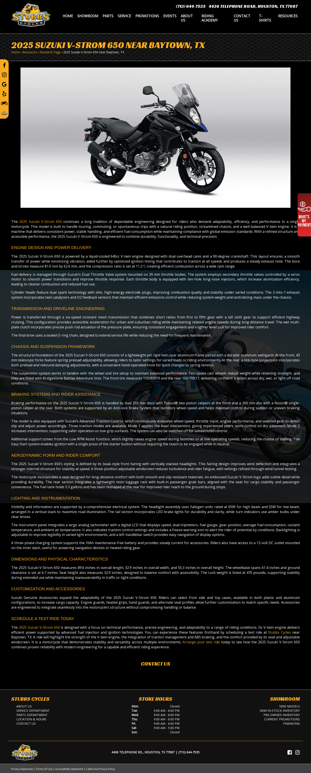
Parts (108, 16)
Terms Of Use (44, 769)
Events (169, 16)
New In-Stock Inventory (280, 710)
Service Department (33, 710)
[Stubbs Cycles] (31, 14)
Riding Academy (210, 18)
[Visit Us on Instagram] (297, 752)
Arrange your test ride (201, 642)
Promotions (147, 16)
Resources (288, 16)
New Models (289, 706)
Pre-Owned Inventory (281, 715)
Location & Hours (31, 719)
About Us (187, 18)
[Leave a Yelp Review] (4, 93)
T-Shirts (265, 18)
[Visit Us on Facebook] (289, 752)
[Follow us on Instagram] (4, 74)
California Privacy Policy (100, 769)
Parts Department (32, 715)
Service (124, 16)
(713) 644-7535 (191, 6)
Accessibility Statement (69, 769)
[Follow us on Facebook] (4, 65)
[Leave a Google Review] (4, 84)
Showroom (87, 16)
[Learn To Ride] (4, 103)
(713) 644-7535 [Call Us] (189, 752)
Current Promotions (282, 719)
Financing (291, 723)
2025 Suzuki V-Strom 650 (40, 221)
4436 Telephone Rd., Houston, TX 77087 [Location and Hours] (143, 752)
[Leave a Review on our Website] (4, 112)
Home (68, 16)
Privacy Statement (22, 769)
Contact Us (242, 18)
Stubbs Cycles (279, 632)
